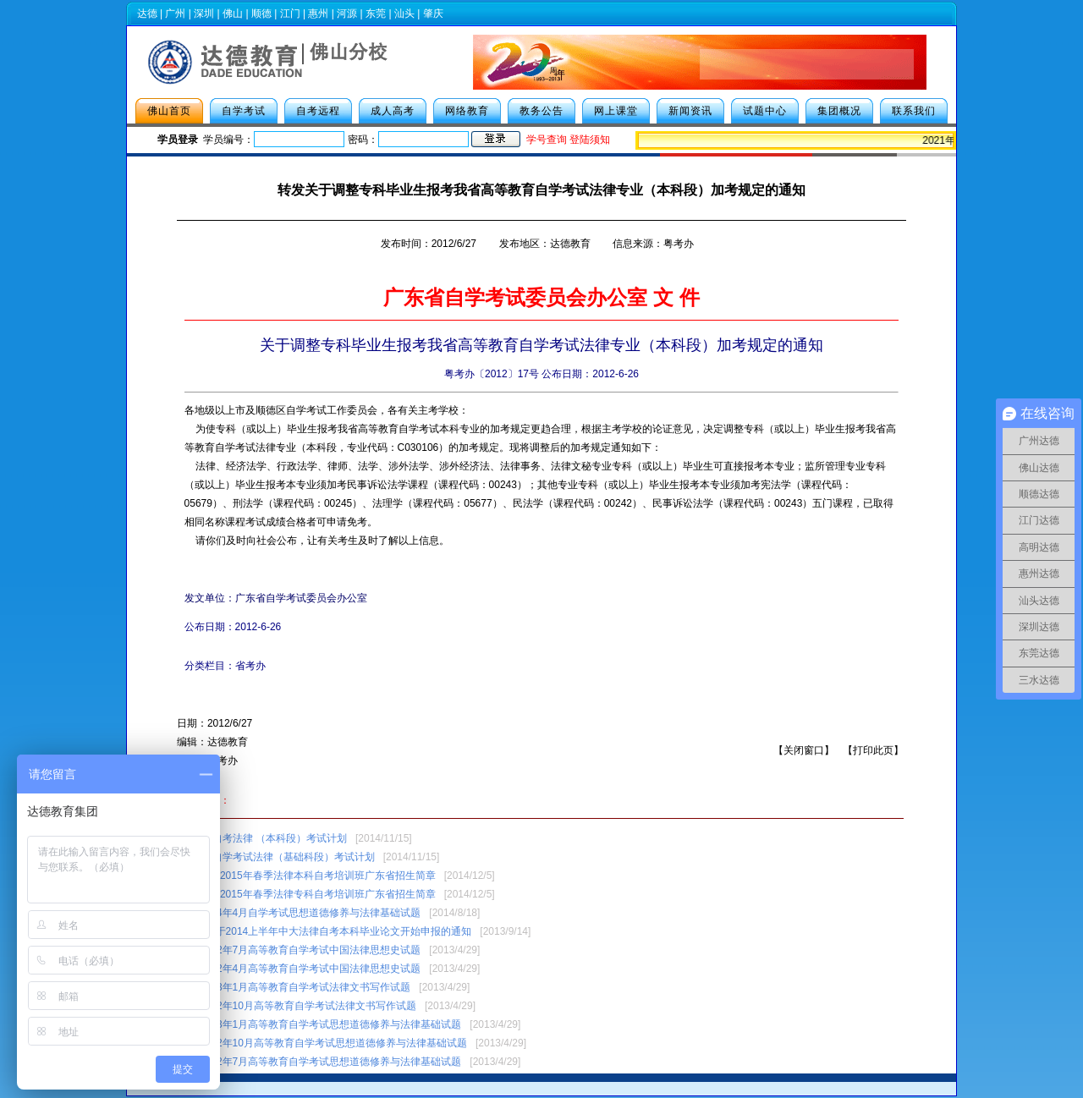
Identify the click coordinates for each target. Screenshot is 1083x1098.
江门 (290, 13)
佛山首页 (169, 111)
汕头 (404, 13)
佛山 (233, 13)
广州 (175, 13)
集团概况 (839, 111)
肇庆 (433, 13)
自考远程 (318, 111)
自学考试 (244, 111)
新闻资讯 (690, 111)
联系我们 (914, 111)
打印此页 (873, 750)
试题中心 (765, 111)
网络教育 (467, 111)
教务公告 (541, 111)
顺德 (261, 13)
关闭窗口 (803, 750)
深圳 (204, 13)
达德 (147, 13)
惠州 (318, 13)
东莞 (376, 13)
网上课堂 (616, 111)
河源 (347, 13)
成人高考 (393, 111)
